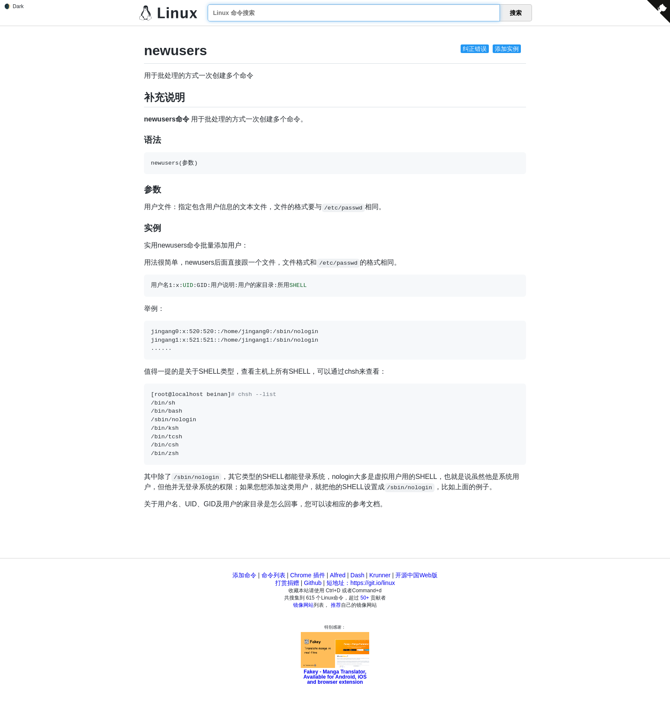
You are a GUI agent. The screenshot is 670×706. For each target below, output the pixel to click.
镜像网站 (303, 605)
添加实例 (507, 48)
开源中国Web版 (416, 575)
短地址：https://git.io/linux (360, 582)
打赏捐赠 (287, 582)
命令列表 (273, 575)
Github (312, 582)
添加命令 (244, 575)
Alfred (338, 575)
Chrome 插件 (307, 575)
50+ (365, 598)
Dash (357, 575)
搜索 (516, 12)
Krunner (380, 575)
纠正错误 (475, 48)
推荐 (336, 605)
